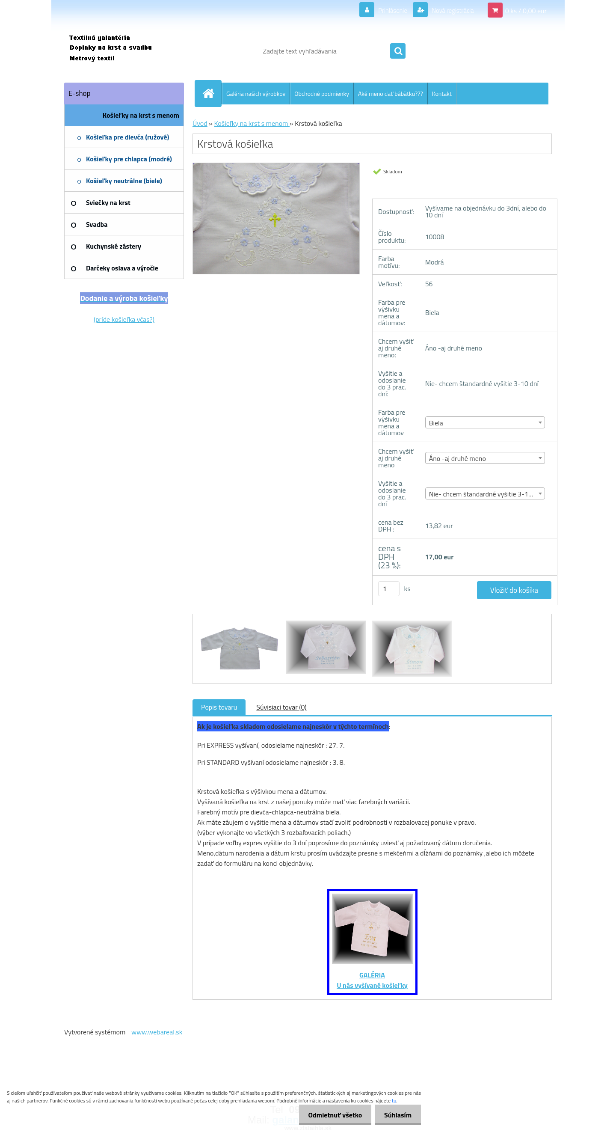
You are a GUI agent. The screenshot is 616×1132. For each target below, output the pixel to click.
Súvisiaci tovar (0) (281, 707)
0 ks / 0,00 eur (526, 10)
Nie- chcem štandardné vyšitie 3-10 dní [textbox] (485, 494)
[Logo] (123, 51)
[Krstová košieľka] (240, 622)
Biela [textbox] (436, 423)
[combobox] (485, 422)
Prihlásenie (387, 10)
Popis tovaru (219, 707)
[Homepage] (212, 93)
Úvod (199, 123)
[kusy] (389, 588)
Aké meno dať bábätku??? (390, 93)
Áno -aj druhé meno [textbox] (457, 458)
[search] (398, 51)
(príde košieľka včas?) (124, 319)
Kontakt (442, 93)
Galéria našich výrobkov (255, 93)
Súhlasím (396, 1115)
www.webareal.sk (157, 1032)
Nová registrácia (450, 10)
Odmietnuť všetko (331, 1115)
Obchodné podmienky (321, 93)
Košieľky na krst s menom (252, 123)
